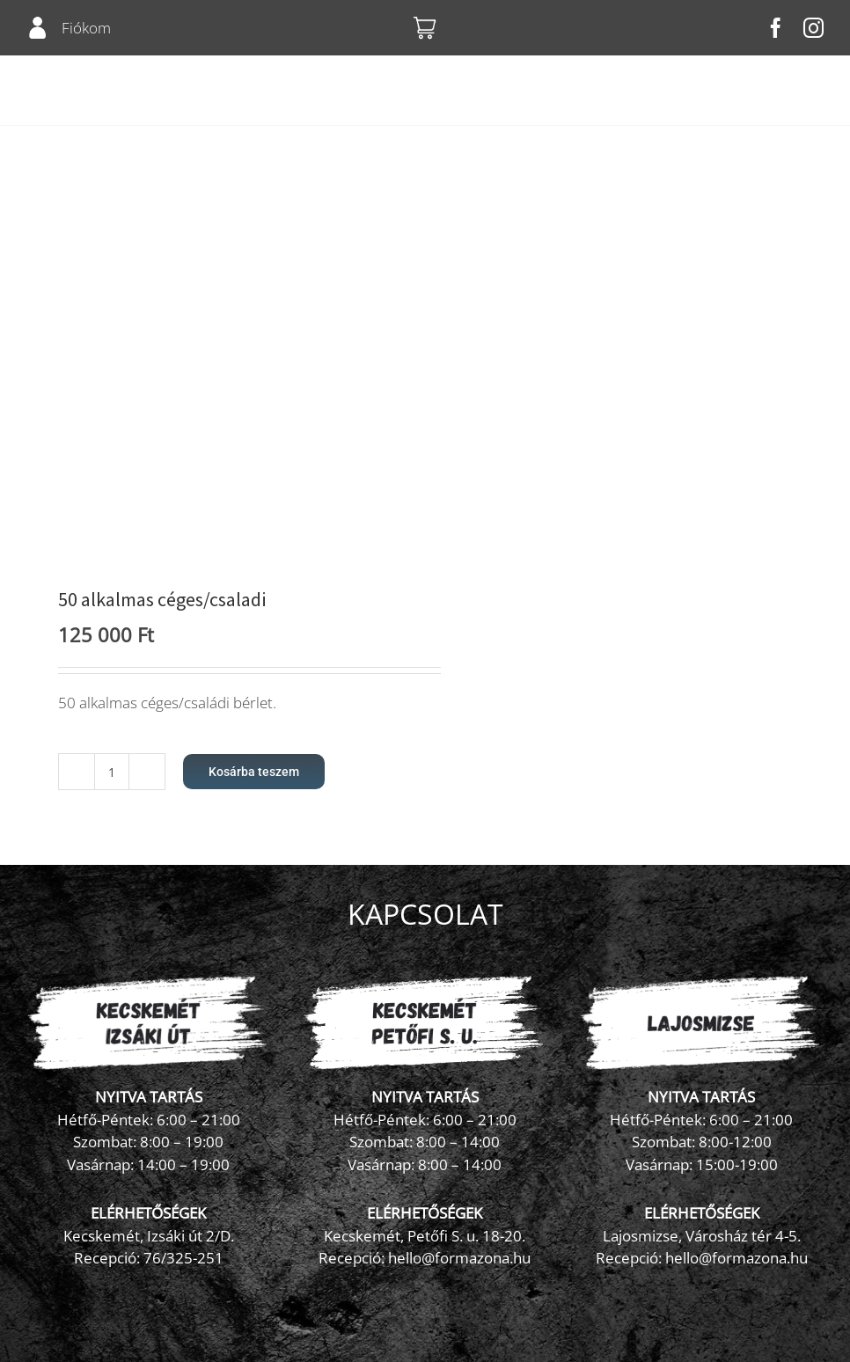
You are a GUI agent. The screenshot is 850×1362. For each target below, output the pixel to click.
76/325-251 (183, 1258)
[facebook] (776, 28)
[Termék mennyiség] (111, 771)
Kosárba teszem (254, 772)
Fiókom (86, 28)
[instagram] (813, 28)
